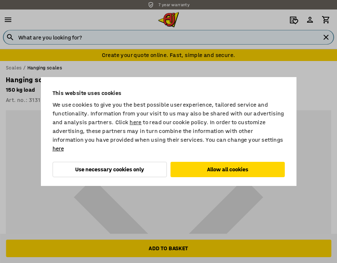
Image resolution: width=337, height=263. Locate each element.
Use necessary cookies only (109, 169)
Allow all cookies (227, 169)
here (136, 122)
